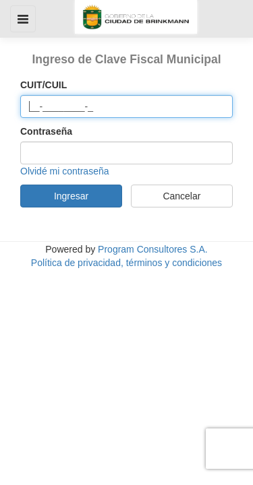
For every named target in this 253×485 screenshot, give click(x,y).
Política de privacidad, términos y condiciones (126, 262)
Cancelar (181, 196)
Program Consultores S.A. (153, 249)
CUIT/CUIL (43, 84)
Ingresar (71, 196)
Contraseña (46, 131)
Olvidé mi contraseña (64, 171)
